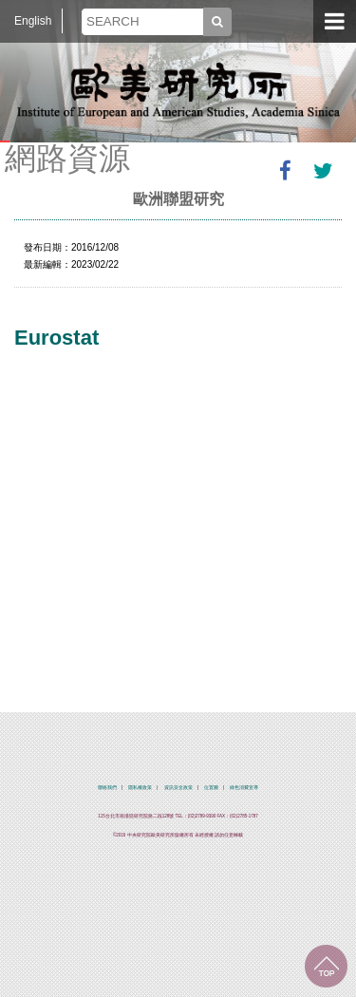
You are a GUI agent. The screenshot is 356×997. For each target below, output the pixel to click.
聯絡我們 (107, 787)
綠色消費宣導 (244, 787)
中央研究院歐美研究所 (178, 90)
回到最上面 (326, 966)
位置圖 (211, 787)
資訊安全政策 (178, 787)
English (32, 21)
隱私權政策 (140, 787)
